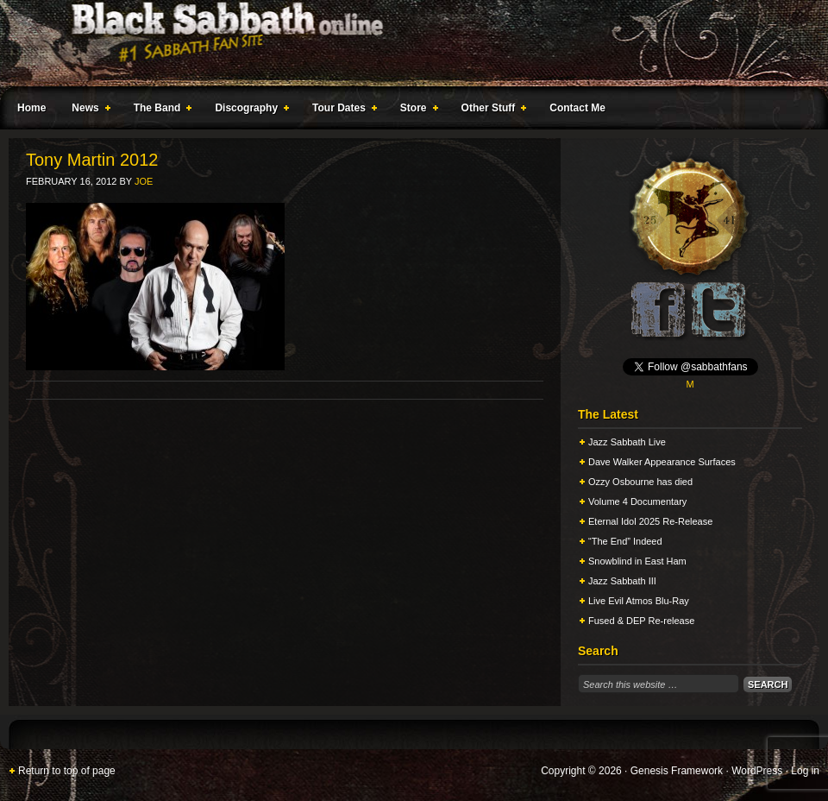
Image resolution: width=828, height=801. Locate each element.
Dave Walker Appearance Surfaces (662, 462)
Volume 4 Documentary (637, 501)
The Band (159, 110)
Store (416, 110)
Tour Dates (341, 110)
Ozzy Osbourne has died (640, 481)
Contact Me (577, 108)
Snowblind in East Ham (637, 561)
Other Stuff (491, 110)
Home (31, 108)
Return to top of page (67, 771)
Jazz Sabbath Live (627, 442)
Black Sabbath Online (405, 43)
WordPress (756, 771)
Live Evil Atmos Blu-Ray (638, 601)
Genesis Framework (676, 771)
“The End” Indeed (625, 541)
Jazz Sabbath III (622, 581)
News (87, 110)
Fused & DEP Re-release (641, 620)
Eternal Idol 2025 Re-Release (650, 521)
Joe (144, 181)
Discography (248, 110)
